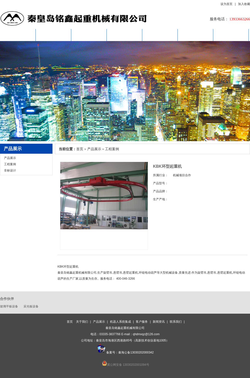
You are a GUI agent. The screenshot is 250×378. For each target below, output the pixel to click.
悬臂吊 (117, 272)
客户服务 (160, 35)
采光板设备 (31, 306)
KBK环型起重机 (68, 266)
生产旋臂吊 (104, 272)
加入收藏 (244, 4)
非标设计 (10, 170)
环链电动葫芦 (148, 272)
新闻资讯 (195, 35)
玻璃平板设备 (9, 306)
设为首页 (227, 4)
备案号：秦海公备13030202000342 (125, 352)
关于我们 (53, 35)
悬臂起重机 (130, 272)
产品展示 (89, 35)
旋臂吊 (202, 272)
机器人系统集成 (124, 35)
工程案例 (10, 164)
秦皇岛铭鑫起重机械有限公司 (77, 272)
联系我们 (231, 35)
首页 (18, 35)
